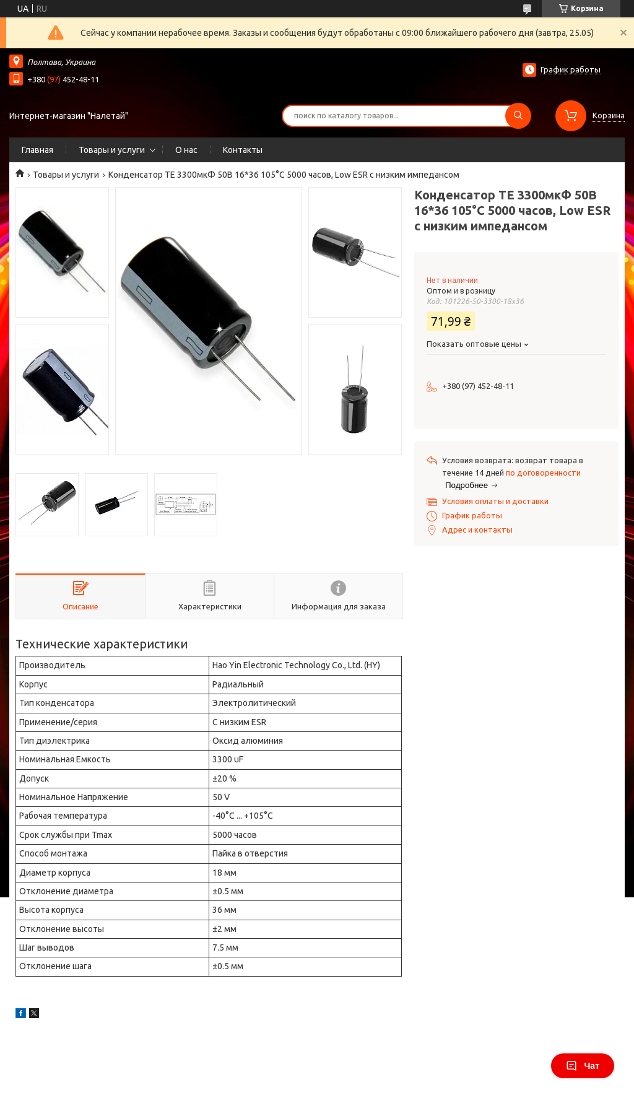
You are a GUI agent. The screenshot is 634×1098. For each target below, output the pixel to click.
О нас (186, 150)
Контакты (243, 150)
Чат (582, 1065)
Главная (37, 150)
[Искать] (518, 116)
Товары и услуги (112, 150)
